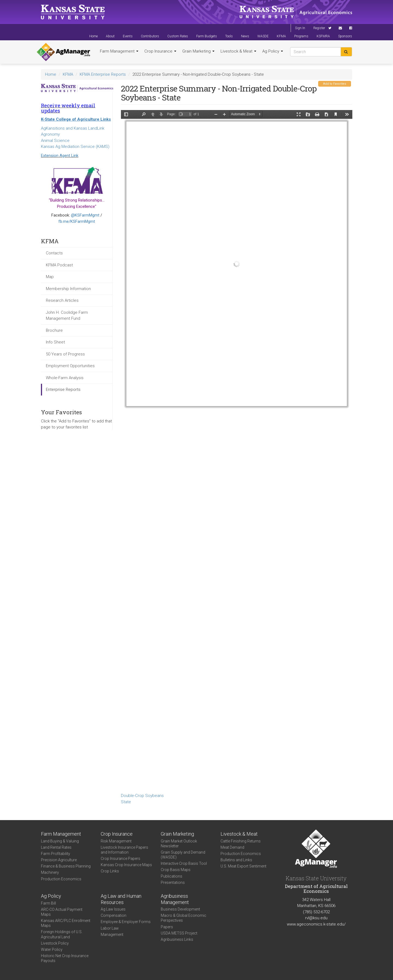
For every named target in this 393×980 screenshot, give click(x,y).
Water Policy (51, 949)
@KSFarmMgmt (85, 215)
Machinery (50, 872)
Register (319, 28)
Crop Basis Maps (175, 870)
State (126, 801)
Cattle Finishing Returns (241, 841)
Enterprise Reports (63, 389)
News (245, 36)
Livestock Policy (55, 943)
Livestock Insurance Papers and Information (124, 849)
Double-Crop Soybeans (142, 795)
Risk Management (116, 841)
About (110, 36)
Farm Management (119, 51)
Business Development (180, 909)
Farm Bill (48, 903)
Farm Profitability (55, 853)
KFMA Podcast (59, 265)
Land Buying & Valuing (60, 841)
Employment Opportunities (70, 365)
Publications (171, 876)
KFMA (281, 36)
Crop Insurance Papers (120, 858)
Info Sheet (55, 342)
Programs (301, 36)
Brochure (54, 330)
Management (112, 934)
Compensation (113, 915)
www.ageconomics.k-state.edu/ (316, 924)
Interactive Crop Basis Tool (184, 863)
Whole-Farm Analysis (65, 377)
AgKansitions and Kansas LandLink (72, 128)
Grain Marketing (198, 51)
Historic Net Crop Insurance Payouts (64, 958)
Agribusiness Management (175, 899)
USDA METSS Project (179, 933)
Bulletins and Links (236, 860)
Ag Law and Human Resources (121, 899)
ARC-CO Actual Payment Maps (61, 912)
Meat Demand (232, 847)
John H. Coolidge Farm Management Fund (67, 315)
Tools (229, 36)
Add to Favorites (334, 84)
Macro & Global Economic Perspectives (183, 918)
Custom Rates (177, 36)
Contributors (150, 36)
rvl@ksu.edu (316, 917)
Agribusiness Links (177, 939)
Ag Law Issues (113, 909)
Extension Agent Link (59, 155)
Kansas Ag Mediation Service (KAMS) (75, 146)
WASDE (263, 36)
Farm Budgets (206, 36)
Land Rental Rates (56, 847)
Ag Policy (272, 51)
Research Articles (62, 300)
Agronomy (50, 134)
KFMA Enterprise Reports (103, 74)
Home (93, 36)
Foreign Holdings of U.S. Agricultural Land (61, 934)
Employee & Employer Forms (126, 922)
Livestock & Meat (238, 51)
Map (50, 276)
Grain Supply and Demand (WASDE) (183, 854)
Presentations (173, 882)
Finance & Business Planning (66, 866)
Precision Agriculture (59, 860)
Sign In (300, 28)
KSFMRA (323, 36)
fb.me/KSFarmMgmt (76, 221)
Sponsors (345, 36)
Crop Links (110, 871)
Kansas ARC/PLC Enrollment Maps (65, 923)
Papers (167, 927)
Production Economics (61, 879)
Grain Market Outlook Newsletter (179, 843)
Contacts (54, 253)
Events (128, 36)
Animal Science (55, 140)
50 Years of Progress (65, 354)
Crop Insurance (160, 51)
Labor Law (110, 928)
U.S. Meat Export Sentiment (243, 866)
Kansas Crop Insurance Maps (126, 865)
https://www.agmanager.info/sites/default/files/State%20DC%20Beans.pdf (236, 450)
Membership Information (68, 288)
